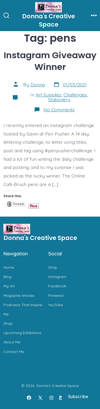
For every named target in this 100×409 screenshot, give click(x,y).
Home (8, 267)
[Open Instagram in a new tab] (51, 398)
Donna (37, 84)
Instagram (57, 276)
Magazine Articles (18, 295)
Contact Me (13, 351)
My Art (9, 286)
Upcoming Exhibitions (22, 332)
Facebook (57, 286)
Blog (7, 276)
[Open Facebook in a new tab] (29, 398)
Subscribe (78, 396)
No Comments (59, 109)
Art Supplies (48, 95)
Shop (8, 323)
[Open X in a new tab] (40, 398)
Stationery (59, 99)
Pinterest (56, 295)
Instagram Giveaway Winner (50, 61)
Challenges (75, 95)
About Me (11, 342)
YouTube (55, 304)
